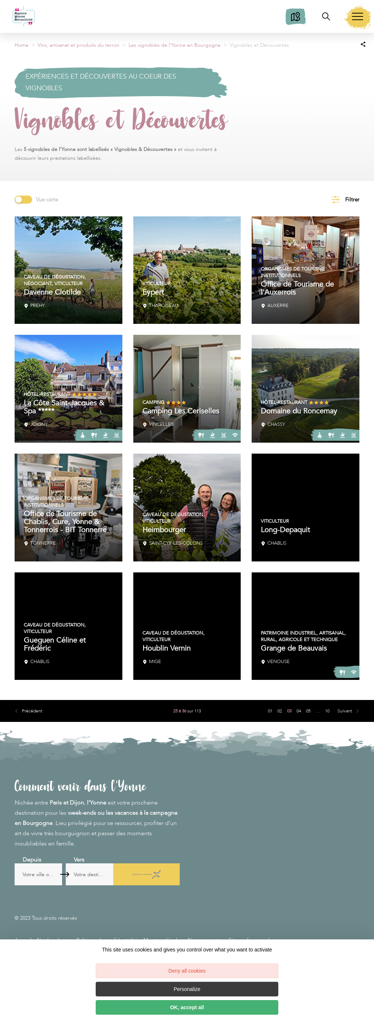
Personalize (186, 989)
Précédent (32, 711)
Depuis (32, 859)
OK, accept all (187, 1007)
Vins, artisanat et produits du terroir (78, 45)
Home (21, 45)
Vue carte (47, 199)
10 (327, 711)
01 (270, 711)
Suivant (344, 711)
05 (308, 711)
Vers (92, 859)
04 (299, 711)
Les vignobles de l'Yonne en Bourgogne (175, 45)
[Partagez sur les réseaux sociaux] (363, 44)
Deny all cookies (187, 971)
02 (280, 711)
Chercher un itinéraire (150, 874)
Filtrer (352, 199)
